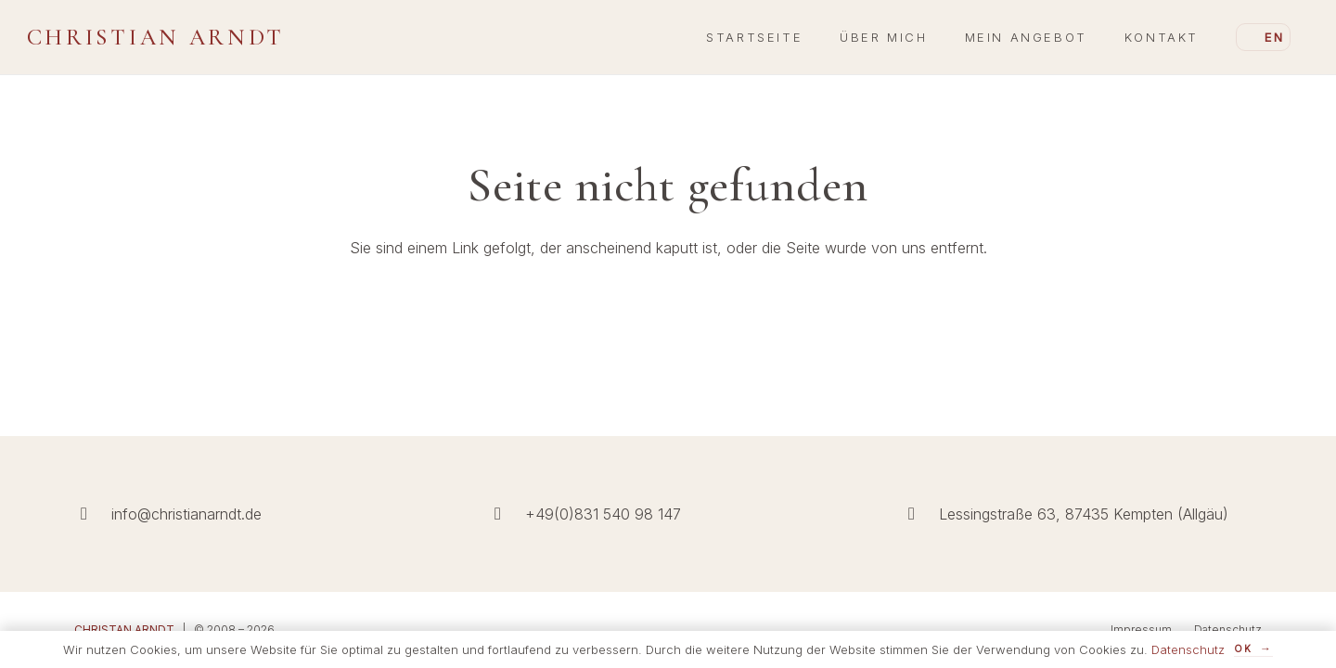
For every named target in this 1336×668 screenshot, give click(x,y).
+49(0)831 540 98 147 (603, 514)
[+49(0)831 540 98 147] (506, 513)
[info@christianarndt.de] (92, 513)
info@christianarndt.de (186, 514)
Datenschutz (1228, 629)
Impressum (1141, 629)
